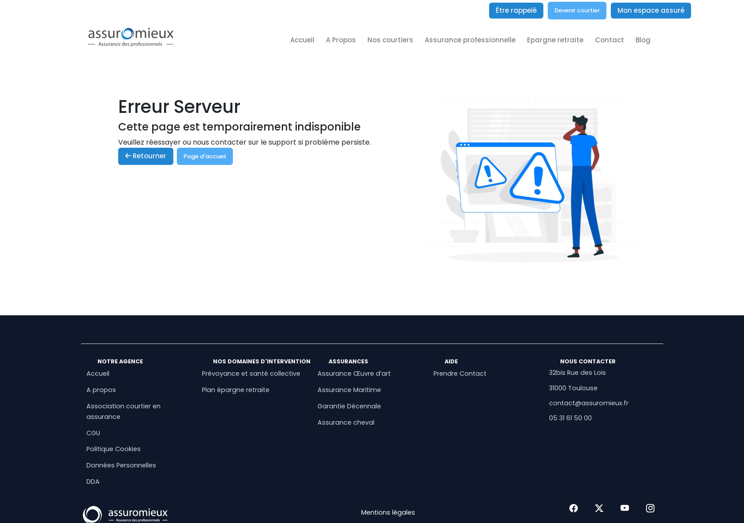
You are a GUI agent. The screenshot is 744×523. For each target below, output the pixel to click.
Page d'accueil (204, 156)
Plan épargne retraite (235, 389)
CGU (93, 433)
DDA (93, 481)
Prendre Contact (460, 373)
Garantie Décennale (349, 406)
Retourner (145, 156)
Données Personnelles (121, 465)
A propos (101, 389)
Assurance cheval (346, 422)
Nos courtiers (390, 40)
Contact (609, 40)
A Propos (341, 40)
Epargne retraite (555, 40)
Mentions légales (388, 512)
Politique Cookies (113, 449)
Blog (643, 40)
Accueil (302, 40)
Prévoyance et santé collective (251, 373)
